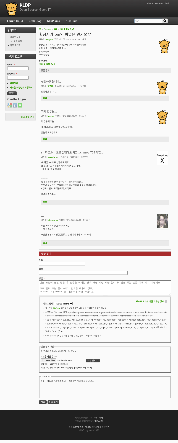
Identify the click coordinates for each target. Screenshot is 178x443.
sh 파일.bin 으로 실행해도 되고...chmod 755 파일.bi (72, 152)
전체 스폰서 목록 (76, 429)
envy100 (49, 39)
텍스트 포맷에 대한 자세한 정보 (150, 304)
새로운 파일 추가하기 (50, 359)
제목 (41, 269)
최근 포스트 (15, 45)
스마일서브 (98, 424)
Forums (47, 29)
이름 (41, 260)
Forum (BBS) (15, 21)
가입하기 (14, 83)
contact (159, 3)
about (150, 3)
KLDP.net (71, 21)
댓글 (42, 278)
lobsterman (53, 220)
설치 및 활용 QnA (66, 29)
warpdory (52, 156)
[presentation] (68, 392)
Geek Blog (35, 21)
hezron (51, 115)
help (167, 3)
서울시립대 (98, 420)
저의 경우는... (49, 111)
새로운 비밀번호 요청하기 (21, 87)
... (42, 216)
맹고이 (50, 86)
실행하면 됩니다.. (51, 82)
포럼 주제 (18, 41)
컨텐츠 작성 (15, 37)
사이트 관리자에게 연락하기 (97, 429)
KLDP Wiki (53, 21)
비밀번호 (12, 74)
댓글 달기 (45, 70)
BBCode (56, 310)
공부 (55, 29)
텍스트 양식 (48, 306)
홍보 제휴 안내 (27, 116)
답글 (45, 98)
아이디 (11, 64)
